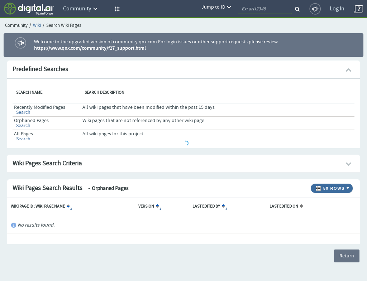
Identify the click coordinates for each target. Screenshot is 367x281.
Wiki (37, 26)
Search (23, 112)
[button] (116, 9)
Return (346, 256)
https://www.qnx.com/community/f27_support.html (90, 48)
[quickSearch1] (265, 9)
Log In (337, 9)
